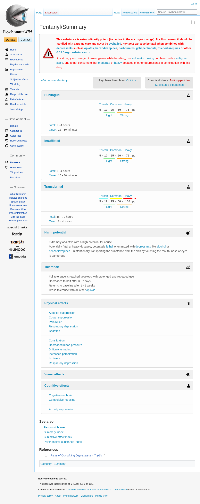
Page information (18, 213)
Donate (10, 39)
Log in (193, 3)
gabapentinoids (146, 48)
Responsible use (54, 427)
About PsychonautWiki (66, 495)
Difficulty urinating (60, 349)
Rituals (13, 74)
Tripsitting (15, 84)
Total (52, 125)
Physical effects (56, 303)
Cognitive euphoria (60, 395)
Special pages (18, 201)
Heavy (128, 104)
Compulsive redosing (62, 399)
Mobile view (101, 495)
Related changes (18, 197)
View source (130, 12)
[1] (89, 51)
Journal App (16, 109)
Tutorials (14, 89)
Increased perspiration (63, 353)
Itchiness (54, 358)
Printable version (18, 205)
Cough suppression (61, 317)
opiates (89, 48)
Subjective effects (19, 79)
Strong (124, 115)
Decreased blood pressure (65, 345)
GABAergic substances (71, 52)
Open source (17, 145)
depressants (64, 48)
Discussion (51, 12)
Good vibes (16, 167)
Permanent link (18, 209)
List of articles (17, 99)
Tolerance (51, 267)
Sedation (54, 330)
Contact (25, 39)
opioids (90, 290)
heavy (118, 62)
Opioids (131, 80)
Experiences (16, 59)
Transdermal (53, 186)
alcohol (161, 246)
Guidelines (15, 135)
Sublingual (52, 95)
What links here (18, 194)
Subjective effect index (58, 437)
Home (13, 49)
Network (15, 162)
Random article (18, 104)
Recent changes (18, 140)
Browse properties (18, 220)
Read (117, 12)
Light (109, 115)
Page (39, 12)
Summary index (53, 432)
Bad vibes (15, 177)
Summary (59, 463)
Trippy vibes (16, 172)
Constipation (57, 340)
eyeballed (115, 43)
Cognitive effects (57, 385)
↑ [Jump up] (49, 455)
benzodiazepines (106, 48)
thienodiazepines (169, 48)
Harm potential (55, 232)
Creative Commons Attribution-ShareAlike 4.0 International (96, 489)
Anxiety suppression (61, 409)
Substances (16, 54)
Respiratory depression (63, 326)
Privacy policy (45, 495)
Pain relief (55, 322)
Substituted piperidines (169, 84)
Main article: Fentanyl (54, 80)
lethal (109, 246)
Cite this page (18, 217)
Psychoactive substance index (63, 441)
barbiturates (127, 48)
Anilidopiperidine (180, 80)
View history (147, 12)
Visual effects (54, 374)
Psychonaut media (19, 64)
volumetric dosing (143, 58)
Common (115, 104)
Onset (52, 129)
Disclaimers (87, 495)
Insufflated (52, 140)
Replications (16, 69)
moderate (104, 62)
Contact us (16, 130)
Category (46, 463)
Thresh (103, 104)
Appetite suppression (62, 312)
